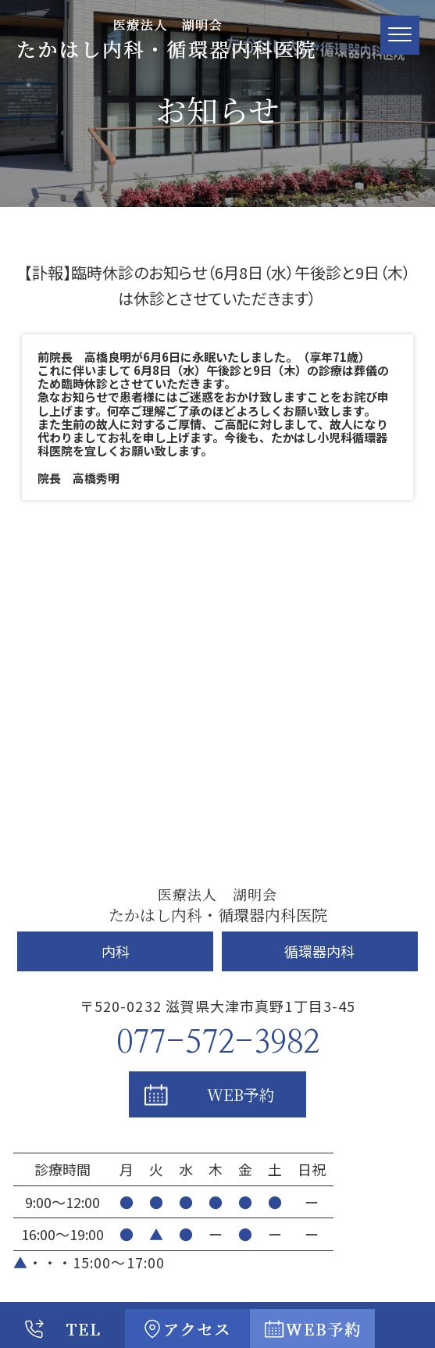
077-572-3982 (217, 1043)
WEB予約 (241, 1094)
